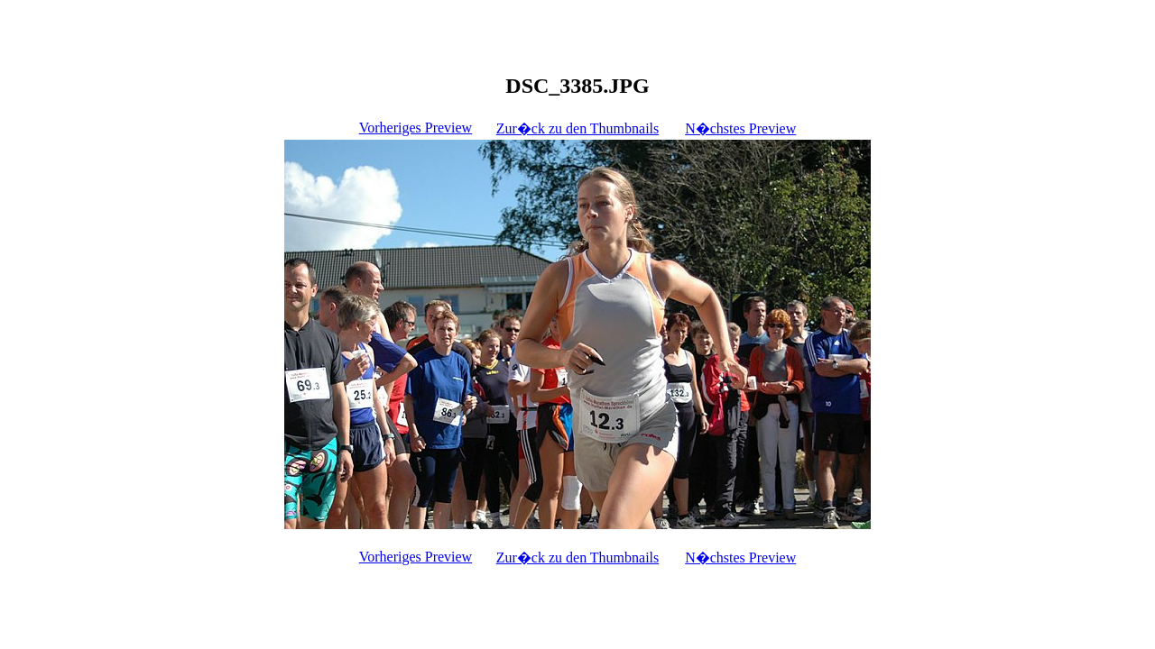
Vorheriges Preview (415, 127)
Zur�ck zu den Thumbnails (578, 128)
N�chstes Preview (740, 128)
